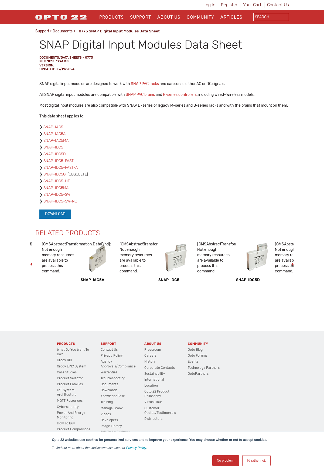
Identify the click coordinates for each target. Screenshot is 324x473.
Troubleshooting (113, 378)
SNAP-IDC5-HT (56, 181)
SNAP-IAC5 (53, 127)
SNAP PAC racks (145, 84)
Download (55, 214)
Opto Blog (195, 350)
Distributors (153, 419)
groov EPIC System (71, 366)
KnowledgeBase (113, 396)
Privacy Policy (136, 448)
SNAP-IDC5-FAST (58, 160)
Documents (63, 31)
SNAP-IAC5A (54, 133)
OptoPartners (198, 374)
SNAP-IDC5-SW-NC (60, 201)
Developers (109, 420)
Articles (231, 17)
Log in (209, 4)
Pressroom (152, 350)
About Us (168, 17)
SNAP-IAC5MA (56, 140)
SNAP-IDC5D (54, 154)
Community (200, 17)
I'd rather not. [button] (256, 460)
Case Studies (67, 372)
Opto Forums (197, 355)
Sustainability (154, 374)
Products (111, 17)
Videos (106, 414)
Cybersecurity (68, 407)
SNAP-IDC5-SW (56, 194)
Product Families (70, 384)
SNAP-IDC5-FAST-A (60, 167)
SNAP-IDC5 (53, 147)
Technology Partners (204, 368)
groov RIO (64, 360)
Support (140, 17)
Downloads (109, 390)
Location (151, 385)
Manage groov (112, 408)
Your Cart (252, 4)
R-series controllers (180, 94)
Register (229, 4)
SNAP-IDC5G (54, 174)
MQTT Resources (70, 401)
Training (107, 402)
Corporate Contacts (159, 368)
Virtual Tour (153, 402)
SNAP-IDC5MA (56, 187)
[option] (97, 262)
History (150, 361)
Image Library (111, 426)
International (154, 379)
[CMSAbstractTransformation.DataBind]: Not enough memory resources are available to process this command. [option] (58, 257)
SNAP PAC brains (140, 94)
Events (193, 361)
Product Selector (70, 378)
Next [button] (293, 264)
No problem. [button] (225, 460)
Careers (150, 355)
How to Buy (66, 423)
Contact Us (278, 4)
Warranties (109, 372)
